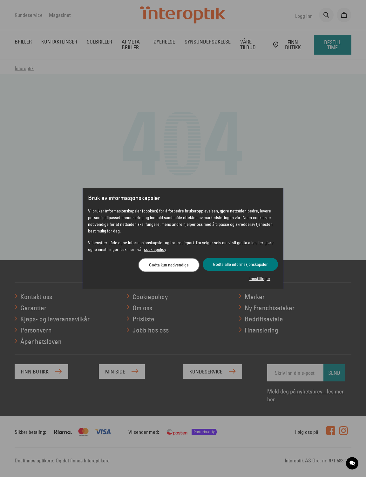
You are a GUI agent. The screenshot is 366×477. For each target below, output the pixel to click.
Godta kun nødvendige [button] (169, 265)
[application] (352, 463)
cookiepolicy (155, 249)
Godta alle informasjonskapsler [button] (240, 264)
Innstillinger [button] (259, 278)
